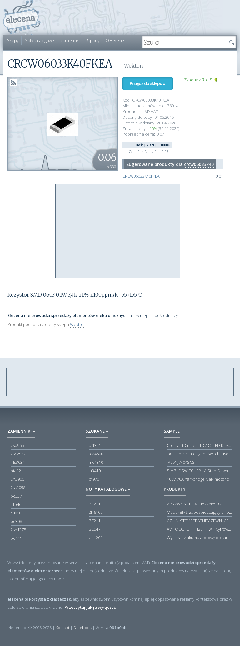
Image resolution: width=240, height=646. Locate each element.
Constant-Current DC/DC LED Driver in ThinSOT (199, 445)
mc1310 (96, 462)
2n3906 (17, 479)
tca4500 (96, 454)
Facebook (82, 627)
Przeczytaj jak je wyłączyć (90, 607)
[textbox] (184, 42)
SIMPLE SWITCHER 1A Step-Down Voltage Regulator (199, 470)
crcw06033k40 (199, 164)
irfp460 (17, 504)
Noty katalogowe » (108, 489)
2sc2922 (18, 454)
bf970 (94, 479)
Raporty (92, 40)
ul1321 (95, 445)
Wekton (77, 324)
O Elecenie (115, 40)
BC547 (94, 529)
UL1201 (95, 537)
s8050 (16, 513)
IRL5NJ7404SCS (181, 462)
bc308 (16, 521)
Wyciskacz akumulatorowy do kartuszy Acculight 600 (199, 537)
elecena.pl (22, 17)
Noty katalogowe (39, 40)
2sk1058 (18, 487)
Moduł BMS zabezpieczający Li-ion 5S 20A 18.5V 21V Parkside (199, 512)
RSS (13, 82)
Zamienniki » (21, 431)
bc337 (16, 496)
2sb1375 (18, 530)
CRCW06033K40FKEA (141, 176)
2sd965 (17, 445)
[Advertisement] (118, 231)
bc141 (16, 538)
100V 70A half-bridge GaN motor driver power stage (199, 479)
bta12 (16, 470)
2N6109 (95, 512)
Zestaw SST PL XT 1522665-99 (194, 504)
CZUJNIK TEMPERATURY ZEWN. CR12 (199, 520)
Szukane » (97, 431)
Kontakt (62, 627)
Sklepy (12, 40)
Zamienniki (69, 40)
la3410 (95, 470)
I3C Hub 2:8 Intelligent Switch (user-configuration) (199, 454)
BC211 (94, 504)
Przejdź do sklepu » (147, 83)
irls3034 (18, 462)
